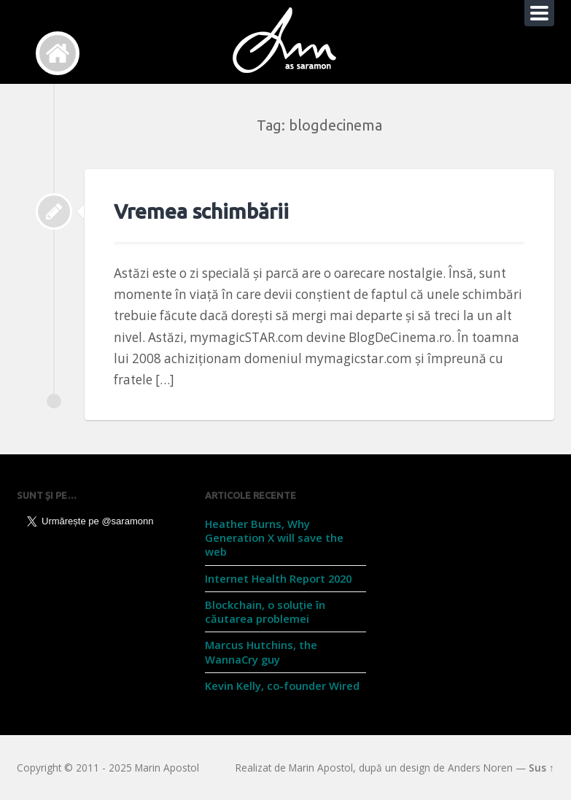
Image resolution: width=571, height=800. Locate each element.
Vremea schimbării (201, 211)
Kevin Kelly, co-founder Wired (282, 685)
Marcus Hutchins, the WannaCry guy (261, 651)
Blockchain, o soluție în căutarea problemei (265, 611)
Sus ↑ (541, 767)
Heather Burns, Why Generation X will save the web (274, 537)
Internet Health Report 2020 (278, 578)
